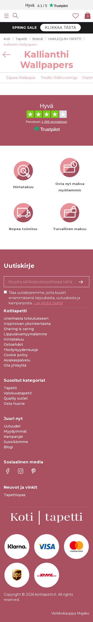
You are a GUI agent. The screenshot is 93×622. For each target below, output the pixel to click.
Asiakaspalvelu (17, 360)
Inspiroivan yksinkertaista (27, 323)
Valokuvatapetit (18, 393)
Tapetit (10, 388)
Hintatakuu (14, 339)
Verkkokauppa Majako (70, 613)
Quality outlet (16, 398)
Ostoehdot (13, 344)
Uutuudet (12, 426)
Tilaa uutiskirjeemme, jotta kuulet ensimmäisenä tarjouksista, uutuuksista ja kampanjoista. (44, 297)
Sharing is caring (19, 329)
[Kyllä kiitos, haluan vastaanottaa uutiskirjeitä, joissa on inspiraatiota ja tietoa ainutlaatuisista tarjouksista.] (46, 281)
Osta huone (14, 403)
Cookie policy (16, 355)
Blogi (8, 447)
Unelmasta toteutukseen (26, 318)
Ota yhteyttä (15, 365)
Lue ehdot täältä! (48, 303)
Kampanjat (13, 436)
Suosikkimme (16, 442)
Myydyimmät (15, 431)
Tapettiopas (15, 495)
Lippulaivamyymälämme (25, 334)
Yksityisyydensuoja (21, 349)
